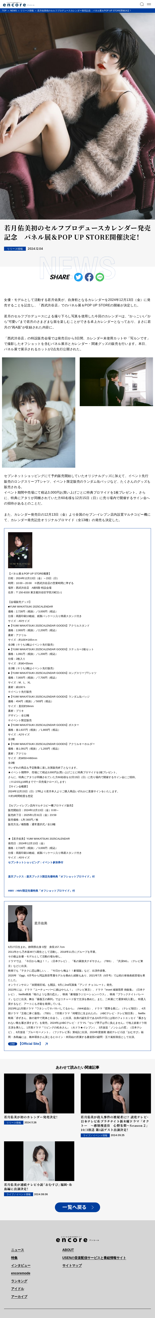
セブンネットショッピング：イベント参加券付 (35, 862)
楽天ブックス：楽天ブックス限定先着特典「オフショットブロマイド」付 (51, 876)
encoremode (20, 1273)
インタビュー (20, 1265)
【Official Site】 (30, 1043)
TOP (4, 10)
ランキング (19, 1281)
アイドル (17, 1288)
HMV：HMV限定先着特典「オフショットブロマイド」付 (41, 890)
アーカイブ (19, 1296)
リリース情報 (27, 10)
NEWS (13, 10)
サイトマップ (72, 1265)
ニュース (17, 1250)
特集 (14, 1258)
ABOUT (68, 1250)
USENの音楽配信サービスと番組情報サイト (94, 1258)
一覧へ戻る (74, 1207)
